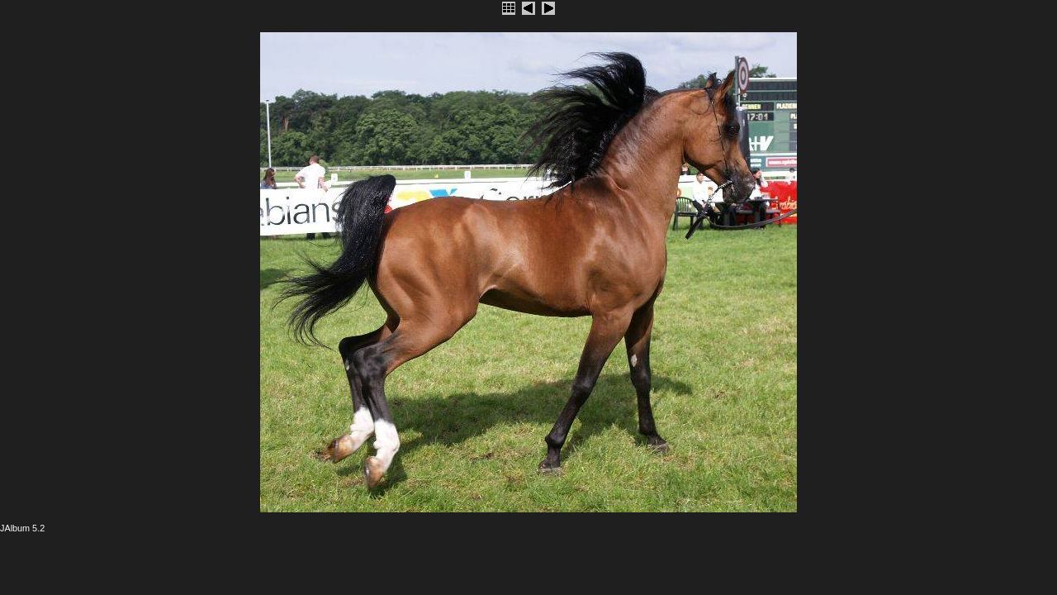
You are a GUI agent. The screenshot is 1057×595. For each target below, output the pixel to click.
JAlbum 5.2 (22, 528)
